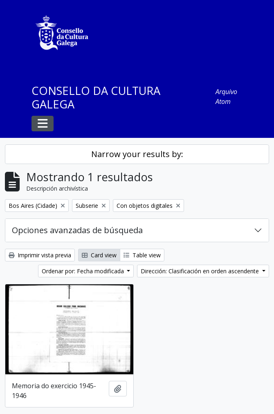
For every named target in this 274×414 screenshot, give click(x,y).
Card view (99, 255)
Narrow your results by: (137, 154)
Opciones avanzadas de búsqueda (77, 230)
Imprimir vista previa (40, 255)
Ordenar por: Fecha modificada (84, 271)
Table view (142, 255)
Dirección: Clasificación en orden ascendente (201, 271)
